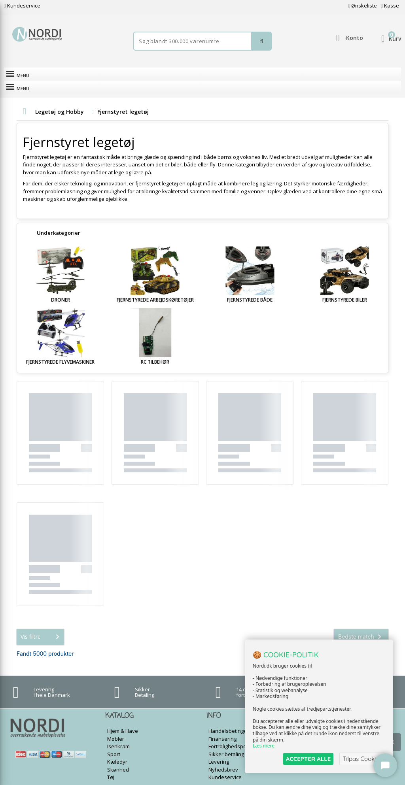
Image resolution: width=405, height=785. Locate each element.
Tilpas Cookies (362, 758)
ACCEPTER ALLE (308, 758)
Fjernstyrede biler (344, 286)
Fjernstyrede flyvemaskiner (60, 348)
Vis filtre (41, 623)
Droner (60, 286)
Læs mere (263, 746)
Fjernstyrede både (250, 286)
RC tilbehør (155, 348)
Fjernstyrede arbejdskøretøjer (155, 286)
